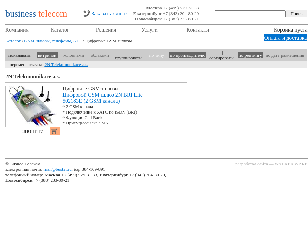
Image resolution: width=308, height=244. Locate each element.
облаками (100, 55)
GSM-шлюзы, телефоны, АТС (52, 40)
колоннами (73, 55)
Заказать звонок (109, 13)
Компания (17, 30)
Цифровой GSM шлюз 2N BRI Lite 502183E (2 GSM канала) (102, 98)
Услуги (149, 30)
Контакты (198, 30)
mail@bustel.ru (57, 169)
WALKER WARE (291, 163)
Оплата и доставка (285, 38)
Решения (106, 30)
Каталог (60, 30)
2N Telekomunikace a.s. (66, 64)
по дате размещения (285, 55)
